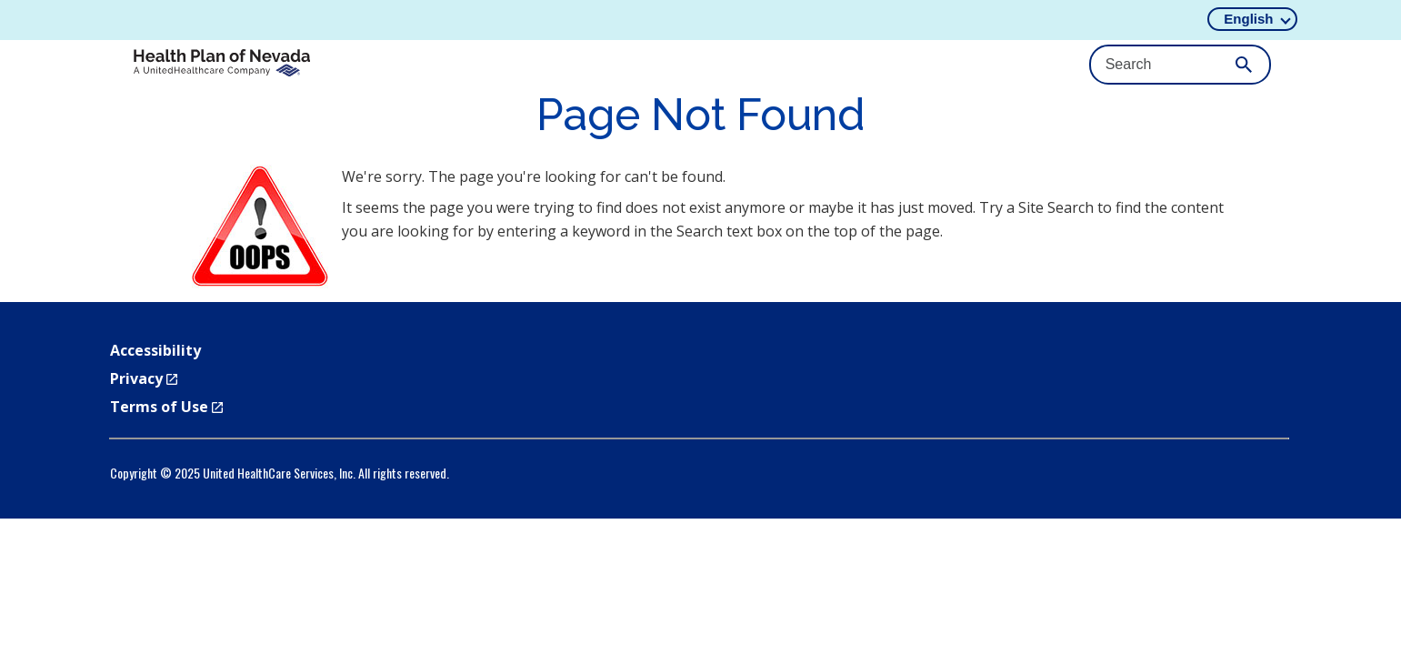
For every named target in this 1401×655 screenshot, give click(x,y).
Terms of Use (166, 407)
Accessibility (155, 350)
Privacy (143, 378)
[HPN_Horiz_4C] (222, 64)
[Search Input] (1180, 65)
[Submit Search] (1243, 65)
